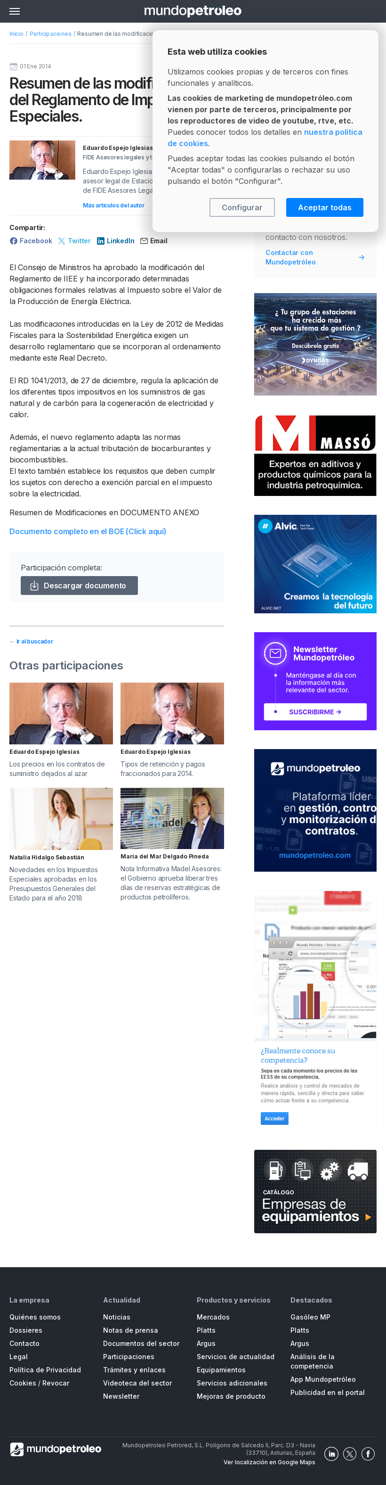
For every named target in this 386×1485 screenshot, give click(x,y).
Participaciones (51, 33)
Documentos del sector (141, 1343)
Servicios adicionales (232, 1383)
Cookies (22, 1383)
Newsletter (121, 1396)
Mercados (213, 1317)
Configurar (242, 207)
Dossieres (25, 1330)
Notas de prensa (130, 1330)
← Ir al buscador (31, 641)
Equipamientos (221, 1370)
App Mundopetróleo (323, 1379)
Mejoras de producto (231, 1396)
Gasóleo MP (310, 1317)
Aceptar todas (325, 207)
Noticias (116, 1317)
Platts (206, 1330)
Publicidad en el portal (327, 1392)
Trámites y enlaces (134, 1370)
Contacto (24, 1343)
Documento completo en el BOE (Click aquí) (88, 531)
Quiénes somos (35, 1317)
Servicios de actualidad (235, 1357)
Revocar (55, 1383)
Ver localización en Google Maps (269, 1462)
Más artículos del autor (113, 205)
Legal (18, 1357)
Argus (206, 1343)
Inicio (16, 33)
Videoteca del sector (137, 1383)
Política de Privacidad (45, 1370)
